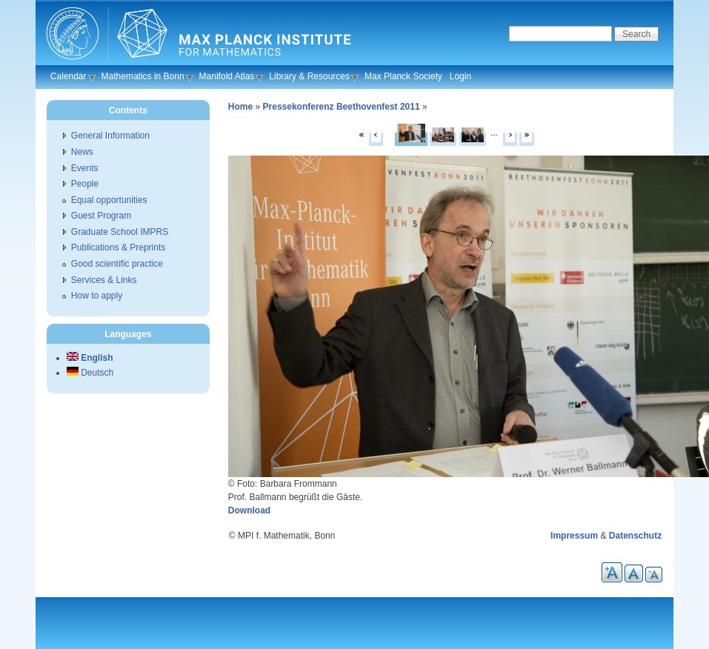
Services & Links (104, 280)
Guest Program (101, 215)
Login (460, 76)
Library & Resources (309, 76)
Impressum (574, 535)
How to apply (96, 295)
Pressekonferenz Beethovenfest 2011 (341, 106)
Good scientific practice (117, 264)
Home (240, 106)
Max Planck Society (403, 76)
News (82, 152)
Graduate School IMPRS (119, 232)
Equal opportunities (109, 200)
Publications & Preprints (118, 247)
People (85, 184)
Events (85, 168)
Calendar (68, 76)
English (90, 358)
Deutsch (90, 372)
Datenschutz (635, 535)
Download (249, 510)
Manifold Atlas (227, 76)
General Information (110, 135)
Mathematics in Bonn (142, 76)
